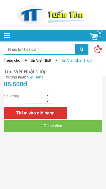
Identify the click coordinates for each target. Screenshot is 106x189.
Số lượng (11, 96)
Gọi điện (53, 125)
